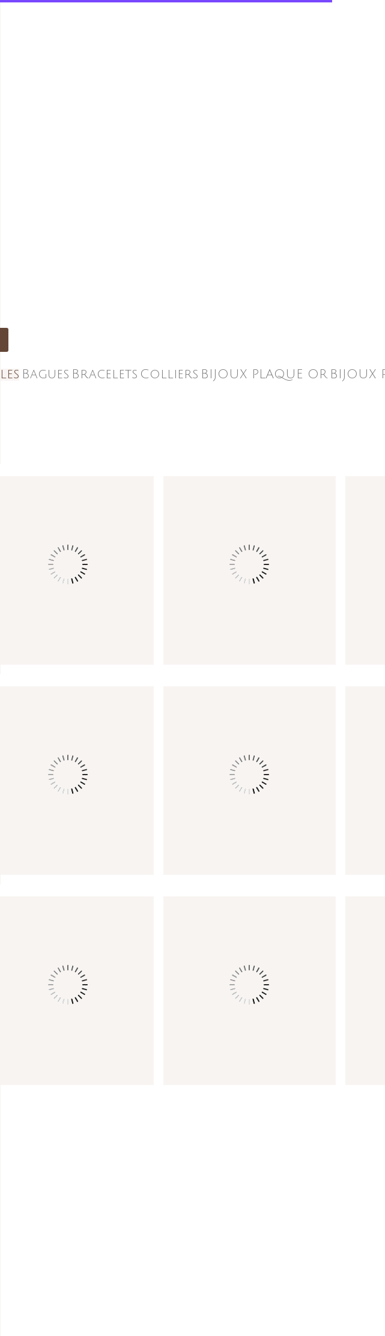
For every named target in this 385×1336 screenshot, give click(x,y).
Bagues (45, 375)
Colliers (169, 375)
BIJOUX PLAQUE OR (264, 375)
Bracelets (104, 375)
